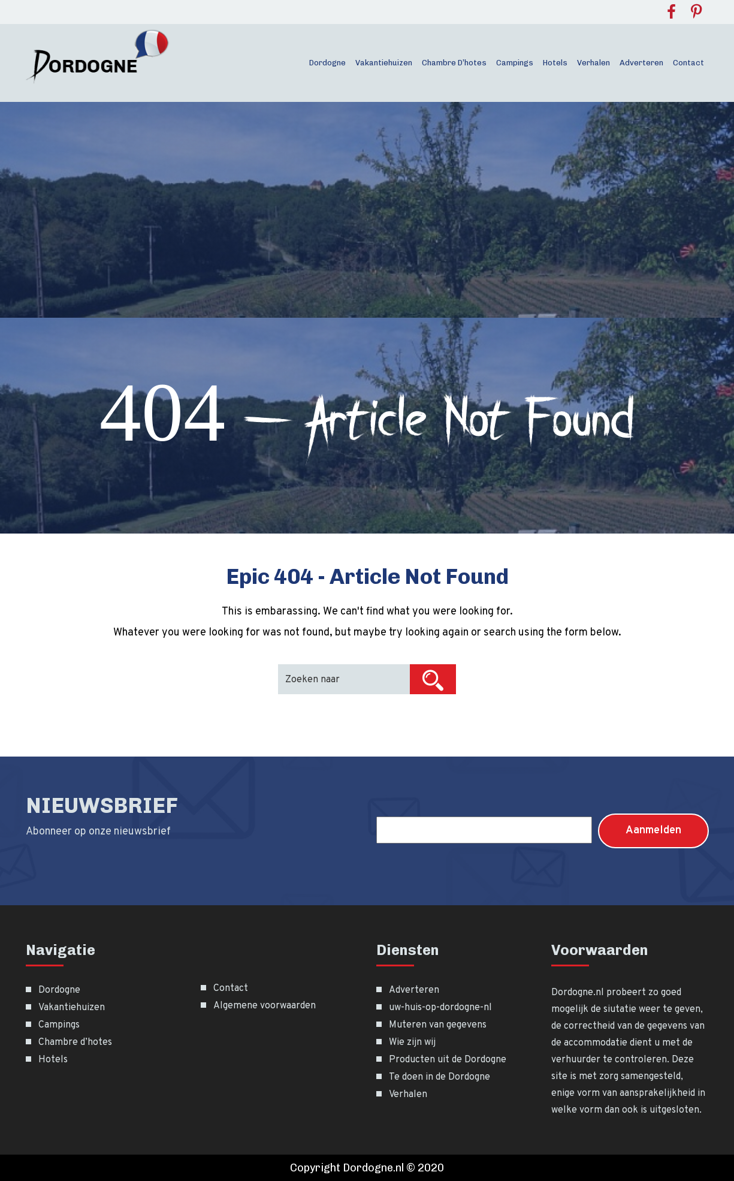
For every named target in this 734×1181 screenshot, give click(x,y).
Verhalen (593, 62)
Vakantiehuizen (383, 62)
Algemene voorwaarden (264, 1006)
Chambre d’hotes (454, 62)
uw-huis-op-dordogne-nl (440, 1008)
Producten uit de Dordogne (447, 1060)
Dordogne (327, 62)
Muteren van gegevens (438, 1025)
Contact (688, 62)
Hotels (555, 62)
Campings (514, 62)
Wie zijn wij (412, 1043)
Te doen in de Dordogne (439, 1077)
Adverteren (641, 62)
